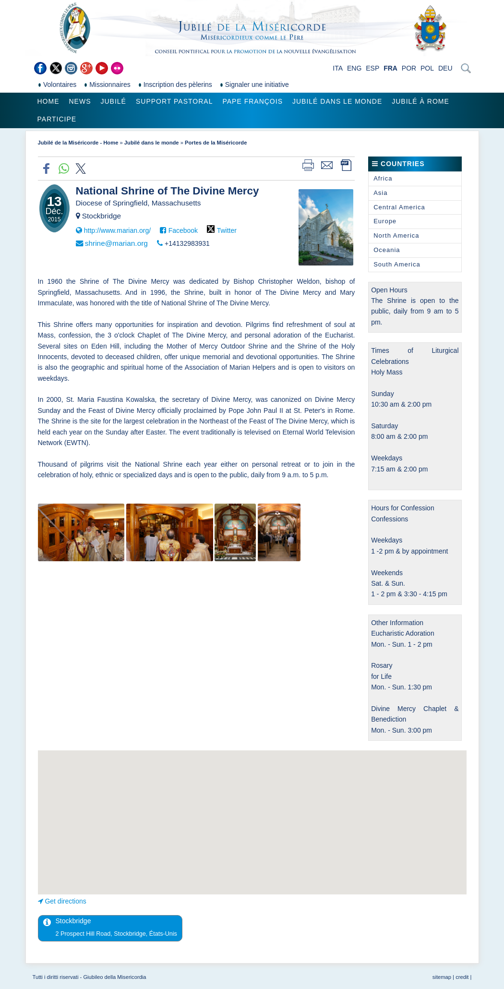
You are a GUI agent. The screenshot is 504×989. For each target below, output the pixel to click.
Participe (57, 119)
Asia (380, 192)
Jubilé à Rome (420, 101)
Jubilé (113, 101)
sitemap (441, 977)
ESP (372, 68)
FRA (390, 68)
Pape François (252, 101)
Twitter (227, 230)
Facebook (183, 230)
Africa (382, 178)
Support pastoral (174, 101)
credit (462, 977)
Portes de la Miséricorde (216, 142)
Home (48, 101)
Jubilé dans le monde (337, 101)
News (80, 101)
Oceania (386, 249)
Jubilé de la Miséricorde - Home (78, 142)
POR (409, 68)
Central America (399, 207)
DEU (445, 68)
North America (396, 235)
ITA (338, 68)
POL (427, 68)
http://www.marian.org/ (117, 230)
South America (396, 264)
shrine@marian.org (116, 243)
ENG (354, 68)
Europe (384, 221)
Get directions (65, 901)
